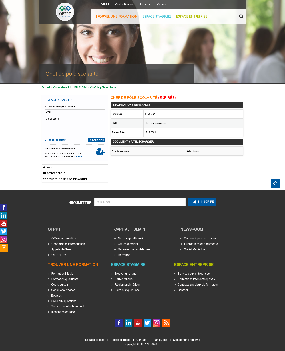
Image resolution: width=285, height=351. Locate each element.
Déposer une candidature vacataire (65, 179)
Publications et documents (201, 244)
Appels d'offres (61, 249)
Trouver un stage (125, 273)
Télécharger (193, 151)
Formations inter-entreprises (196, 279)
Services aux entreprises (194, 273)
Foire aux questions (63, 301)
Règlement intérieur (127, 284)
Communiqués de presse (200, 238)
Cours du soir (59, 284)
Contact (162, 5)
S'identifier (96, 140)
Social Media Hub (195, 249)
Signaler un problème (186, 340)
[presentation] (69, 129)
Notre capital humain (131, 238)
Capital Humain (129, 229)
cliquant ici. (79, 156)
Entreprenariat (124, 279)
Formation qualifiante (65, 279)
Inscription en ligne (63, 312)
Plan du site (160, 340)
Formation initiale (62, 273)
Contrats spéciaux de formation (198, 284)
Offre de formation (63, 238)
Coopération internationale (68, 244)
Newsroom (191, 229)
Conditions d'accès (63, 290)
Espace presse (95, 340)
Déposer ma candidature (134, 249)
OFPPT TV (58, 255)
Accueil (49, 167)
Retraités (124, 255)
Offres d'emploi (54, 173)
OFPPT (54, 229)
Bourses (56, 295)
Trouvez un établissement (67, 306)
